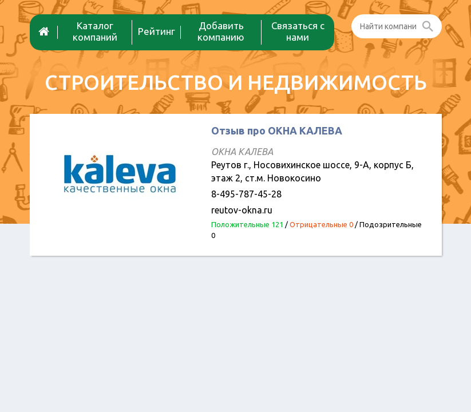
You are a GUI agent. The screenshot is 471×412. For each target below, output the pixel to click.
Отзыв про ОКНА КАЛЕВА (276, 130)
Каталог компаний (95, 31)
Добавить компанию (220, 31)
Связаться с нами (297, 31)
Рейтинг (156, 31)
